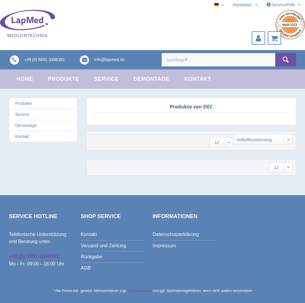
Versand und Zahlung (103, 245)
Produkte (23, 103)
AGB (86, 268)
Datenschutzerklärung (175, 234)
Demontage (26, 125)
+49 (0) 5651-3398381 (34, 256)
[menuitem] (258, 38)
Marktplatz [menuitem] (243, 4)
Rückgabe (91, 256)
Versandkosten (139, 291)
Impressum (164, 245)
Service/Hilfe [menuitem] (281, 4)
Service (22, 114)
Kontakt (22, 136)
